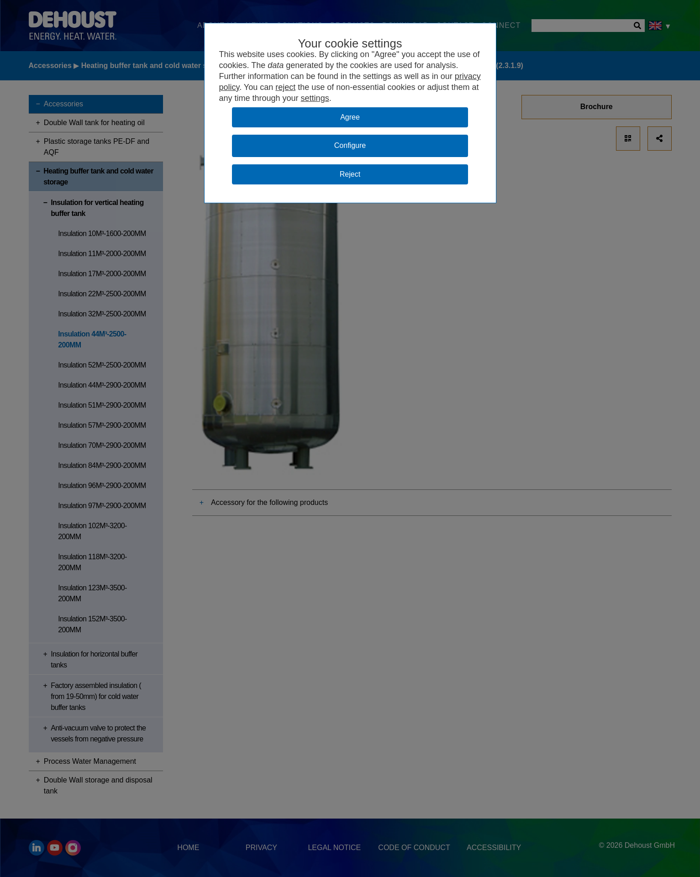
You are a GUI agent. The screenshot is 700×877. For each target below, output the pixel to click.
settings (315, 98)
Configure (350, 145)
